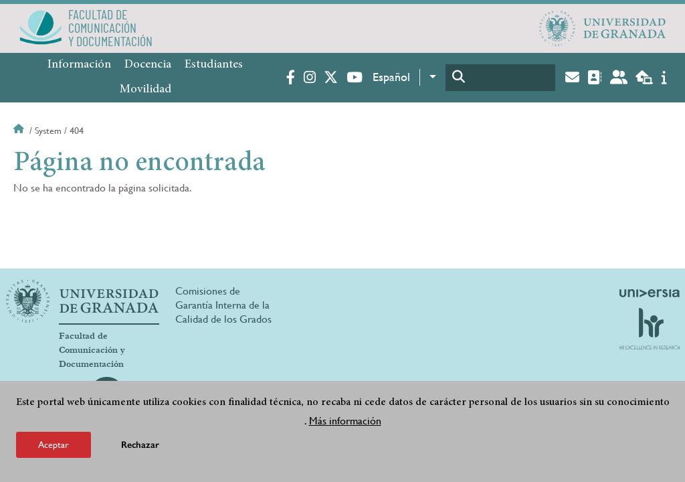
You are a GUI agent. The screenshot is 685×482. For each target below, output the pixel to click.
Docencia (147, 65)
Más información (345, 420)
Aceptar (53, 444)
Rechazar (140, 445)
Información (79, 65)
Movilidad (145, 90)
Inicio (20, 130)
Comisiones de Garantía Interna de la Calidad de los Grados (223, 305)
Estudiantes (214, 65)
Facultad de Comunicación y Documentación (92, 350)
